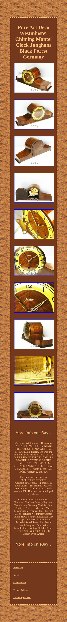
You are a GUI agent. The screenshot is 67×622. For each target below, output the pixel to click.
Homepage (18, 567)
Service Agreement (22, 597)
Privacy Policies (20, 590)
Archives (17, 575)
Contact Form (19, 582)
